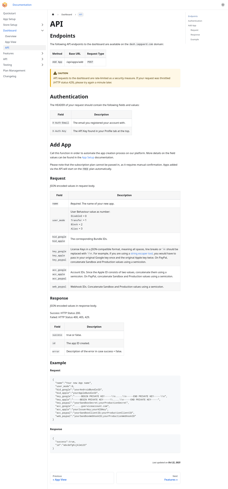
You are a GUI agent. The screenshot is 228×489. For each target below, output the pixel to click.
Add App (192, 25)
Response (195, 34)
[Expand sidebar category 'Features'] (42, 53)
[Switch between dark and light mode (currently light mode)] (222, 4)
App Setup (88, 157)
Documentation (22, 5)
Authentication (195, 20)
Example (195, 39)
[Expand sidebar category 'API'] (42, 59)
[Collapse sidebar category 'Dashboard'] (42, 30)
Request (194, 30)
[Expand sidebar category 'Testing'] (42, 64)
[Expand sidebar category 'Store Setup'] (42, 24)
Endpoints (193, 16)
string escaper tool (142, 253)
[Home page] (53, 14)
